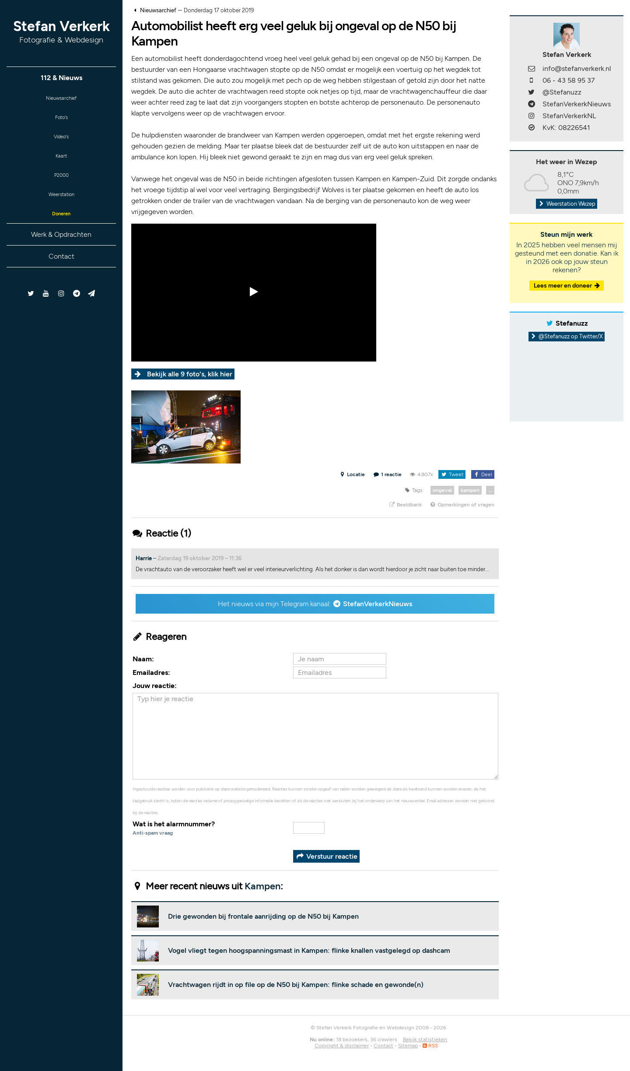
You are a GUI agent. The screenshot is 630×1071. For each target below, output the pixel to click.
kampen (470, 490)
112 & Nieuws (61, 78)
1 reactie (387, 474)
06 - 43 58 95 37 (568, 80)
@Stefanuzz (561, 92)
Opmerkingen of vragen (462, 505)
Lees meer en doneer (567, 285)
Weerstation (61, 206)
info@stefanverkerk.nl (576, 68)
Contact (61, 271)
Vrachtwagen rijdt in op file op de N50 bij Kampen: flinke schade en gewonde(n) (296, 984)
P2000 (61, 185)
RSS (430, 1046)
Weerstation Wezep (566, 203)
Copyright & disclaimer (342, 1046)
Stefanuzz (572, 323)
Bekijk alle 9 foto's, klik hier (189, 374)
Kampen (262, 886)
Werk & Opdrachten (61, 250)
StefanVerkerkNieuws (377, 604)
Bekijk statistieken (425, 1039)
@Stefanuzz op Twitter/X (566, 336)
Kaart (61, 163)
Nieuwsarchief (61, 99)
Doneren (61, 228)
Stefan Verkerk (61, 31)
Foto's (61, 120)
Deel (482, 474)
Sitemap (408, 1046)
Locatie (352, 474)
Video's (61, 142)
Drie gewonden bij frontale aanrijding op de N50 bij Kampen (263, 916)
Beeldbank (404, 505)
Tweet (452, 474)
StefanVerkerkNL (569, 116)
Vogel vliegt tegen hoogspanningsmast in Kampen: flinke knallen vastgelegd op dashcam (309, 950)
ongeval (442, 490)
